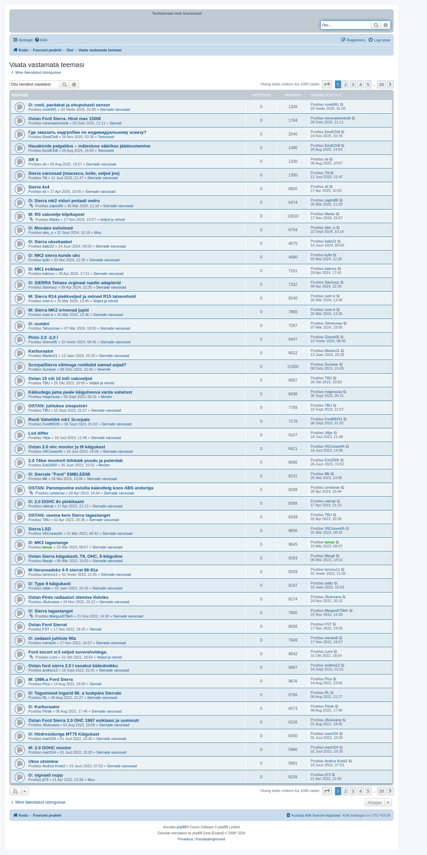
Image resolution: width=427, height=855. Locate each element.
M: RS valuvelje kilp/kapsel (56, 214)
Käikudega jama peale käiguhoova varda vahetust (80, 392)
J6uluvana (50, 602)
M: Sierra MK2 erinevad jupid (58, 310)
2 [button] (345, 84)
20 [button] (381, 84)
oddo (46, 588)
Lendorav (57, 493)
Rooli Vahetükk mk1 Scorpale (59, 419)
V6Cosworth (52, 451)
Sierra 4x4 (38, 186)
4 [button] (360, 84)
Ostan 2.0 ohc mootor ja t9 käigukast (66, 446)
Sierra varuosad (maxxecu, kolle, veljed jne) (73, 173)
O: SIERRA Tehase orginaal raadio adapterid (74, 282)
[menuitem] (41, 40)
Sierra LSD (39, 528)
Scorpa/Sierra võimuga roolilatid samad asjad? (77, 364)
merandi (49, 643)
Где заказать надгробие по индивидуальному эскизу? (87, 132)
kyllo (46, 260)
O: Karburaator (44, 706)
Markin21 (49, 356)
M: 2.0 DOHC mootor (49, 747)
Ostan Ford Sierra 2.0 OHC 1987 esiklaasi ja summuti (83, 720)
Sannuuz (49, 287)
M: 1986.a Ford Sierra (50, 679)
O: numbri (38, 323)
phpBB (181, 827)
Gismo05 (49, 342)
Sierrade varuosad (115, 109)
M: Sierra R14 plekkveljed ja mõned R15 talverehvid (82, 296)
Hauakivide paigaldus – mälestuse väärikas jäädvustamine (89, 145)
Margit (47, 561)
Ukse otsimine (43, 761)
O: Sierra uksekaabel (50, 241)
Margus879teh (61, 616)
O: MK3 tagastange (48, 542)
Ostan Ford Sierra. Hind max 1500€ (64, 118)
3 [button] (353, 84)
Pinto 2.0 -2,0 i (43, 337)
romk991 (49, 109)
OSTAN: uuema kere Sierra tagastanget (69, 515)
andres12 (50, 670)
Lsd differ (38, 433)
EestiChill (50, 137)
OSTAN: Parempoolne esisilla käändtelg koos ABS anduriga (90, 487)
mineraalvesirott (55, 123)
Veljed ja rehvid (112, 220)
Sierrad (115, 123)
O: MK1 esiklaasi (45, 269)
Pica (45, 684)
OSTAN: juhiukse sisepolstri (57, 405)
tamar (47, 547)
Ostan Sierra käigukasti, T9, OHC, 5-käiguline (75, 556)
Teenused (106, 137)
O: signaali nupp (45, 775)
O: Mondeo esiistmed (50, 228)
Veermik (103, 369)
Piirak (47, 711)
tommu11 (50, 574)
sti (44, 164)
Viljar (46, 438)
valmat (47, 506)
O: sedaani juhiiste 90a (52, 638)
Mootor (106, 397)
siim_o (47, 233)
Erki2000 (49, 465)
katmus (48, 274)
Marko (54, 220)
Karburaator (40, 351)
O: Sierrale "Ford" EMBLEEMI (59, 474)
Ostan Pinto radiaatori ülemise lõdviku (68, 597)
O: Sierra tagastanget (50, 610)
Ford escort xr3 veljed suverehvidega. (67, 652)
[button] (327, 84)
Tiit (44, 178)
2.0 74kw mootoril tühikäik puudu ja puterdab (75, 460)
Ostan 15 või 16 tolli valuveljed (60, 378)
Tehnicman (51, 328)
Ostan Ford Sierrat (47, 624)
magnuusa (50, 397)
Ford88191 (51, 424)
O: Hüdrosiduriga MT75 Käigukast (63, 734)
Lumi (53, 657)
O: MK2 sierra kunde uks (54, 255)
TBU (46, 383)
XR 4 (33, 159)
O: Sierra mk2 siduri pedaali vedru (64, 200)
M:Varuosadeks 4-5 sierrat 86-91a (63, 569)
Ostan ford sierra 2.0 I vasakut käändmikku (73, 665)
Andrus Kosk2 (53, 766)
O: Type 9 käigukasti (49, 583)
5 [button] (368, 84)
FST (45, 629)
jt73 (45, 780)
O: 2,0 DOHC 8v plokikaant (56, 501)
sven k (47, 301)
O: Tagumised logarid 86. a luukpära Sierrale (74, 693)
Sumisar (49, 369)
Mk (44, 479)
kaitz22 (48, 246)
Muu (97, 233)
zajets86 (56, 206)
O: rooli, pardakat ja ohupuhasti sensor (69, 104)
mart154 (49, 739)
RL (44, 698)
